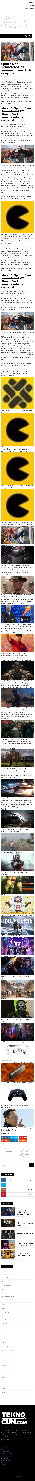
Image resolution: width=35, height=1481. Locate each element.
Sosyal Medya (6, 1354)
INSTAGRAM (10, 1189)
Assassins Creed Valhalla (9, 1274)
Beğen (30, 1180)
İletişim (26, 8)
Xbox (3, 1385)
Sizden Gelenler (7, 1350)
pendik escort (5, 1458)
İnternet (4, 1308)
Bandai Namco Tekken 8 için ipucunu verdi (10, 1151)
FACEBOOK (10, 1180)
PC (11, 1133)
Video (3, 1377)
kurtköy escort (5, 1460)
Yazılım (4, 1392)
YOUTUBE (10, 1194)
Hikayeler (5, 1304)
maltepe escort (6, 1453)
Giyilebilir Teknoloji (8, 1296)
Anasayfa (31, 2)
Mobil (3, 1316)
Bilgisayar (5, 1277)
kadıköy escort (5, 1462)
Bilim (3, 1281)
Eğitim (4, 1293)
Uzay (3, 1373)
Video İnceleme (6, 1381)
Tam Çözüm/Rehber (7, 1358)
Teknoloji (5, 1362)
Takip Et (30, 1184)
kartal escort (5, 1456)
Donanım (4, 1289)
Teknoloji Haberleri (31, 4)
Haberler (5, 1300)
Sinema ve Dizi (6, 1346)
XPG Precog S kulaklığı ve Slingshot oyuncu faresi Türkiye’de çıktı (25, 1153)
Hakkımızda (30, 7)
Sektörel (4, 1342)
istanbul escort (5, 1447)
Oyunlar (4, 1331)
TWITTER (9, 1185)
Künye (32, 8)
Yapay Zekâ (5, 1388)
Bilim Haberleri (6, 1285)
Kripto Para (5, 1312)
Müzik (4, 1319)
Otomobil (5, 1323)
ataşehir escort (5, 1449)
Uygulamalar (6, 1369)
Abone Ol (30, 1194)
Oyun (3, 1327)
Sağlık (4, 1339)
